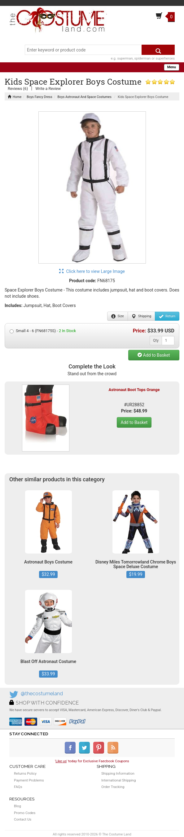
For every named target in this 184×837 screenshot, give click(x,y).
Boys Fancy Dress (39, 97)
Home (14, 97)
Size (117, 316)
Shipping (141, 316)
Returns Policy (25, 773)
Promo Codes (24, 813)
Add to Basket (154, 355)
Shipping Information (117, 773)
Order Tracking (112, 787)
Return (167, 316)
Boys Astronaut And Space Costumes (85, 97)
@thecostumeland (42, 694)
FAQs (18, 787)
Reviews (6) (18, 88)
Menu (171, 67)
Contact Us (22, 819)
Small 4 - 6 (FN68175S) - (43, 330)
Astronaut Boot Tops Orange (134, 389)
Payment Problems (29, 780)
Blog (17, 806)
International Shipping (118, 780)
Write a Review (48, 88)
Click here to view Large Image (92, 271)
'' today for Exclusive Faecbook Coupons (92, 761)
